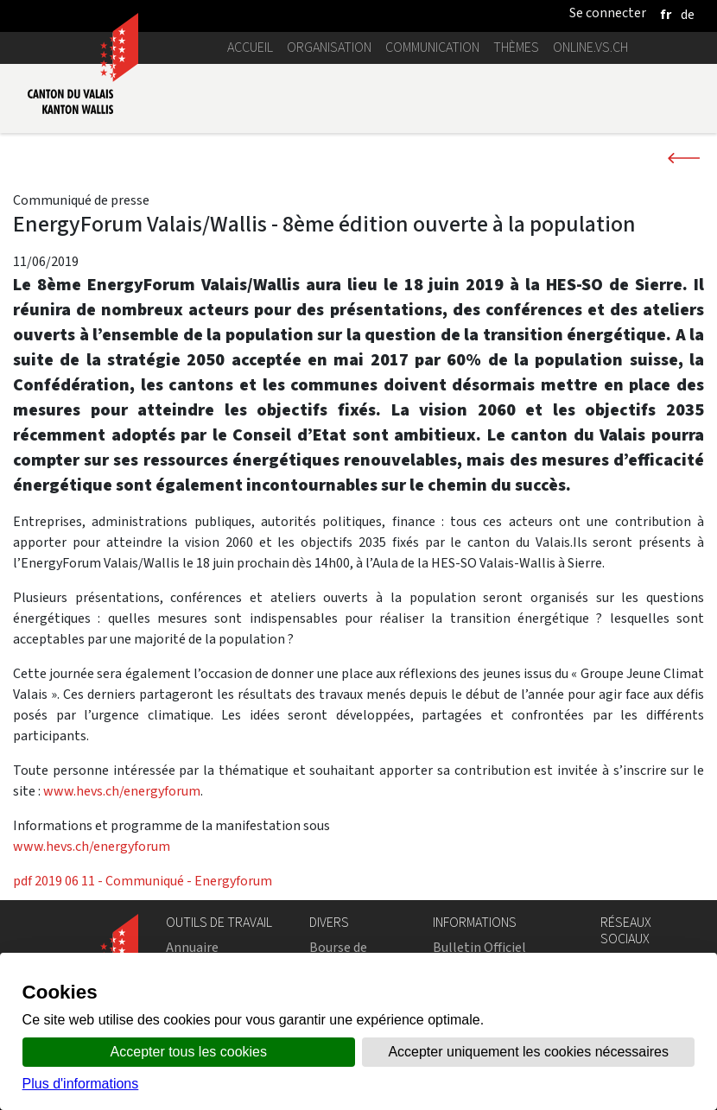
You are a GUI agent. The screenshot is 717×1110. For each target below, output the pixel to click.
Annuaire (192, 947)
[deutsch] (688, 14)
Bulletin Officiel (479, 947)
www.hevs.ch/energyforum (121, 791)
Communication (432, 47)
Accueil (250, 47)
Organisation (329, 47)
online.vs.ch (590, 47)
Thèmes (516, 47)
